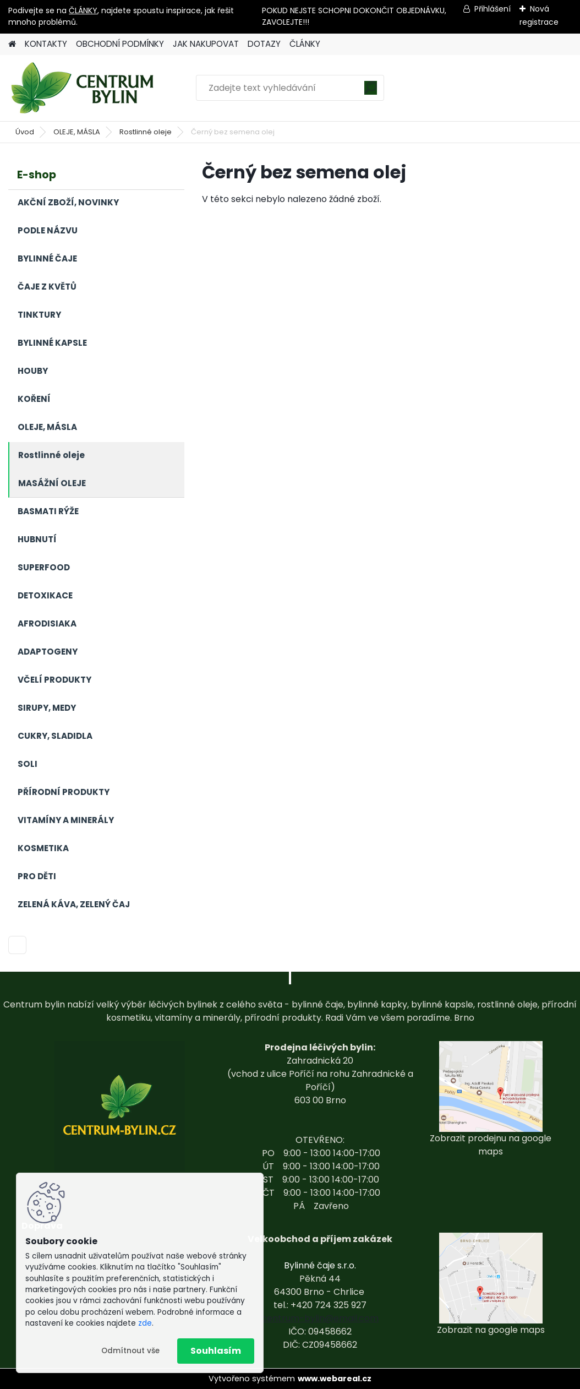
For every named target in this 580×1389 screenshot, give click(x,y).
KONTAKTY (46, 44)
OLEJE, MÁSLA (76, 132)
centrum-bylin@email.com (320, 1318)
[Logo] (84, 88)
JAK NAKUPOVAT (206, 44)
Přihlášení (492, 8)
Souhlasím (215, 1350)
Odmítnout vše (130, 1351)
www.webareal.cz (334, 1378)
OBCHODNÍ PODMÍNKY (120, 44)
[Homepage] (12, 44)
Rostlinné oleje (145, 132)
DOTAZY (264, 44)
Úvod (24, 132)
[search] (370, 91)
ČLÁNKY (83, 10)
